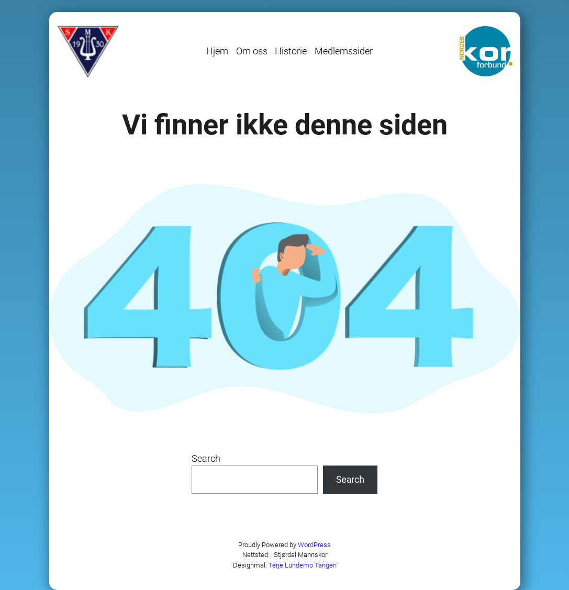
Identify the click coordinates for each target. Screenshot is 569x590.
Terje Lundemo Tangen (303, 565)
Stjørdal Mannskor (300, 555)
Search (206, 458)
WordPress (314, 545)
